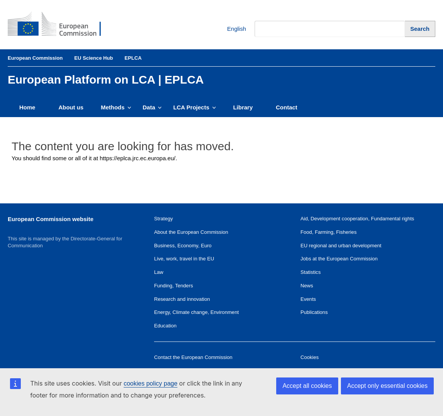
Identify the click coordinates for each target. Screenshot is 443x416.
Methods (116, 107)
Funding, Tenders (173, 286)
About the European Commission (191, 232)
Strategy (163, 218)
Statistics (310, 272)
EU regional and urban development (340, 245)
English (231, 29)
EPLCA (132, 58)
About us (71, 107)
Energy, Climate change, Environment (196, 312)
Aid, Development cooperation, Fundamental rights (357, 218)
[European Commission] (60, 25)
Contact (286, 107)
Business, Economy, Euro (182, 245)
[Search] (420, 29)
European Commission (35, 58)
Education (165, 326)
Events (308, 299)
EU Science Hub (93, 58)
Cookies (309, 357)
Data (152, 107)
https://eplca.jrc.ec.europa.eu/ (138, 158)
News (306, 286)
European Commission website (51, 219)
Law (158, 272)
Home (27, 107)
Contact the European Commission (193, 357)
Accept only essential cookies (387, 385)
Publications (314, 312)
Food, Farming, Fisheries (328, 232)
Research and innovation (182, 299)
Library (243, 107)
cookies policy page (151, 383)
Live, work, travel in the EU (184, 259)
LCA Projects (194, 107)
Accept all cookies (307, 385)
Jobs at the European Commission (339, 259)
